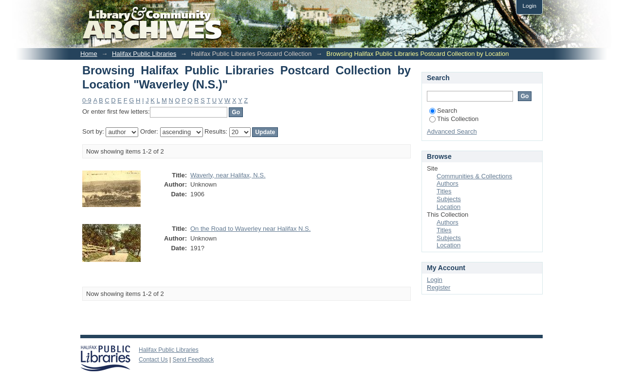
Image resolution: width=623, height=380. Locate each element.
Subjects (449, 199)
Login (529, 5)
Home (88, 53)
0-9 (87, 100)
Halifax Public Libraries (144, 53)
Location (448, 206)
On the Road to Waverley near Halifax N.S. (250, 228)
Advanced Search (452, 131)
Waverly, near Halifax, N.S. (228, 175)
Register (438, 287)
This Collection (453, 118)
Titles (444, 191)
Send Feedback (193, 359)
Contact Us (153, 359)
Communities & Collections (474, 176)
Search (443, 110)
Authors (447, 183)
